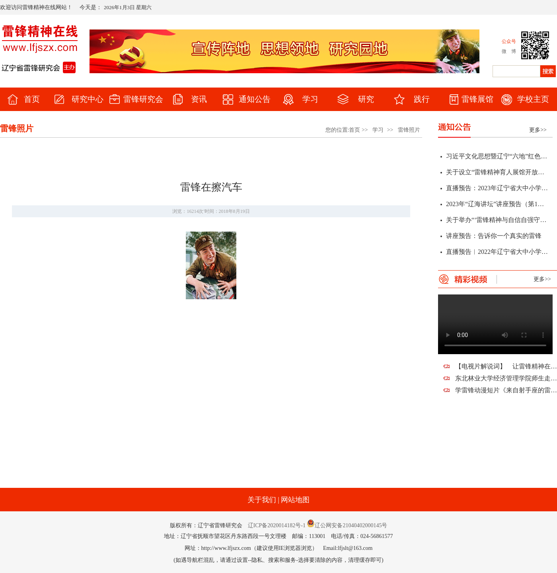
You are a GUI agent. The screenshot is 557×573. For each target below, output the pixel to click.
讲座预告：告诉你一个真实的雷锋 (493, 237)
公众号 (509, 41)
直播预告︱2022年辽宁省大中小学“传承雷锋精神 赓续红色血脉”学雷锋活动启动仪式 (497, 252)
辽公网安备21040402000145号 (347, 525)
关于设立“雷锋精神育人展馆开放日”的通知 (497, 173)
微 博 (509, 51)
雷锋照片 (409, 130)
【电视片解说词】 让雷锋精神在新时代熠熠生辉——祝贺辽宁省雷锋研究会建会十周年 (506, 366)
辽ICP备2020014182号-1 (277, 525)
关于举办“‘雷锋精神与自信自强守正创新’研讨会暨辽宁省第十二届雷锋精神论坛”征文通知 (497, 221)
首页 (354, 130)
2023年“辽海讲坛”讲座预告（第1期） (497, 205)
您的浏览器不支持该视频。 (495, 324)
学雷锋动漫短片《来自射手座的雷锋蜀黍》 (506, 390)
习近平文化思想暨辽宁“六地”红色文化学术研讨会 (497, 157)
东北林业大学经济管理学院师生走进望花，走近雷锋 (506, 378)
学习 (378, 130)
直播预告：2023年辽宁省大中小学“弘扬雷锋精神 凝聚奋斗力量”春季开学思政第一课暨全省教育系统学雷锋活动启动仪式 (497, 189)
